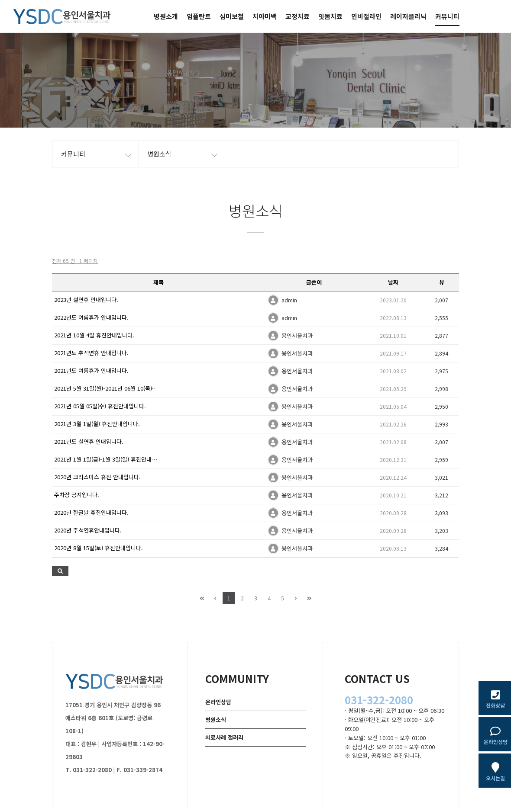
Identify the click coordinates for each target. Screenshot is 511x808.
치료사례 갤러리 (224, 737)
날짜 (393, 282)
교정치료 (297, 16)
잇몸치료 (330, 16)
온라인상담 (218, 702)
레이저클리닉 (408, 16)
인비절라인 (366, 16)
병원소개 (166, 16)
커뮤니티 (447, 16)
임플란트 (199, 16)
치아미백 (264, 16)
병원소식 (215, 719)
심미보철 (232, 16)
